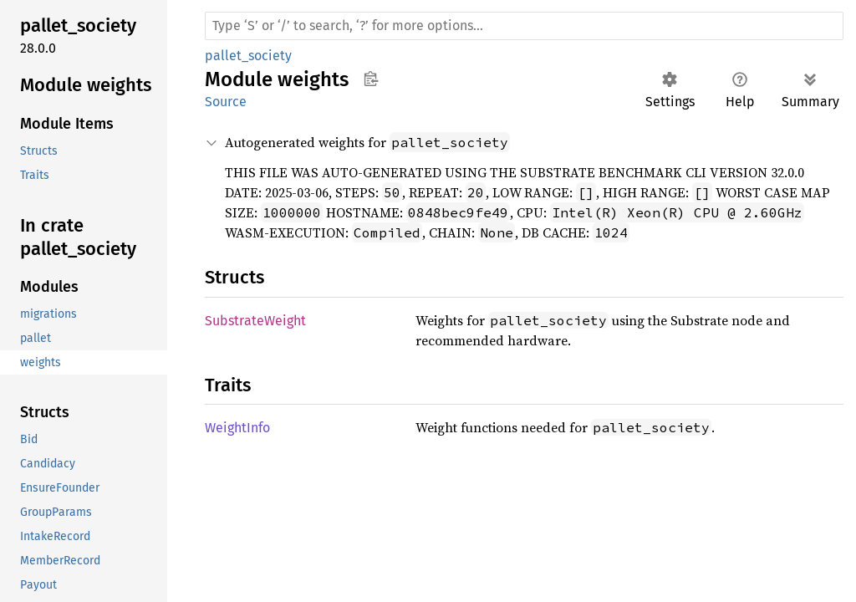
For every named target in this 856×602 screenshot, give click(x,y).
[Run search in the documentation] (524, 26)
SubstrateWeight (255, 321)
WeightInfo (237, 428)
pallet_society (248, 56)
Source (226, 102)
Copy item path (371, 78)
